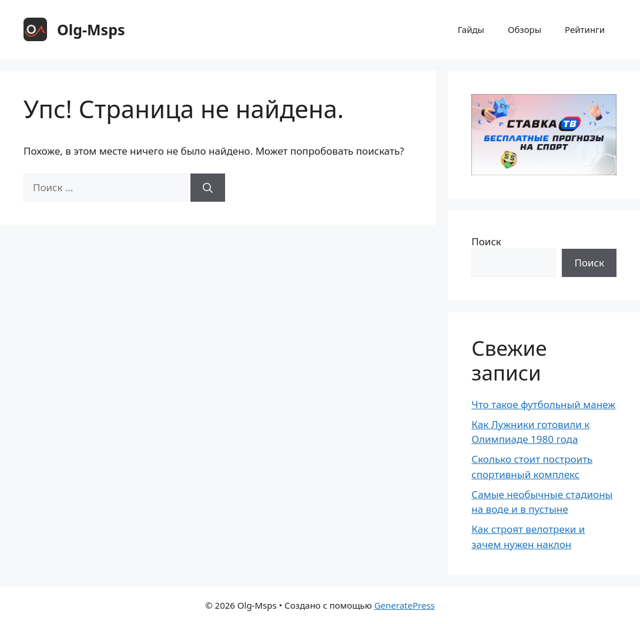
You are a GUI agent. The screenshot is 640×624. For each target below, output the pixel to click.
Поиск (486, 241)
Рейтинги (585, 29)
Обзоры (524, 29)
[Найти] (207, 187)
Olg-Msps (91, 29)
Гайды (471, 29)
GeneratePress (404, 605)
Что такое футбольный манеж (543, 404)
